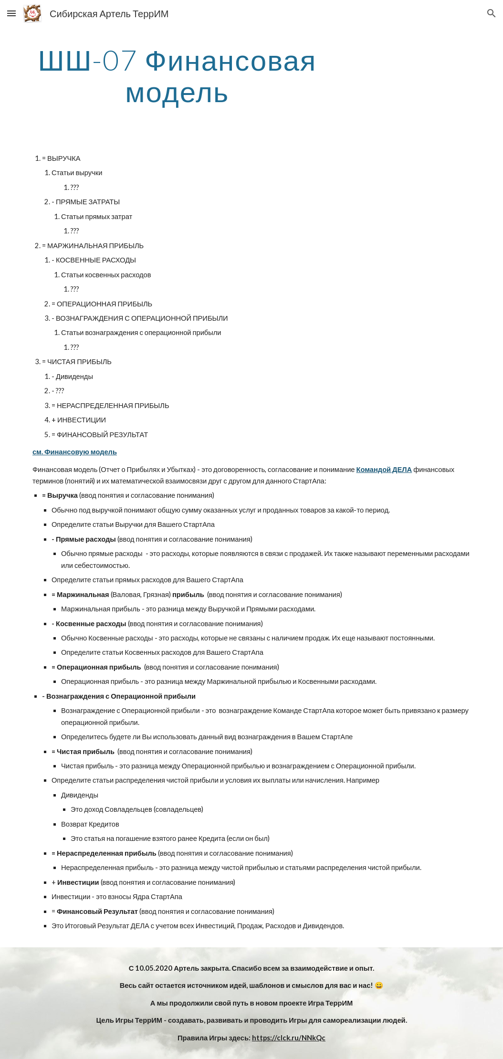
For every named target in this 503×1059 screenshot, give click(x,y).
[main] (177, 75)
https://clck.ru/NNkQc (288, 1038)
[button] (11, 13)
